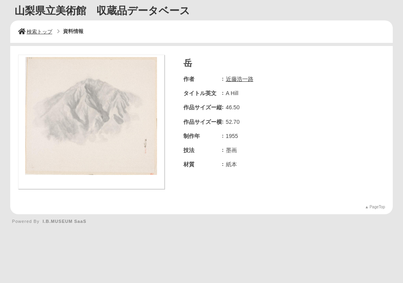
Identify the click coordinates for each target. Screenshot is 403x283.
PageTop (377, 207)
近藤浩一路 (239, 79)
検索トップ (35, 32)
